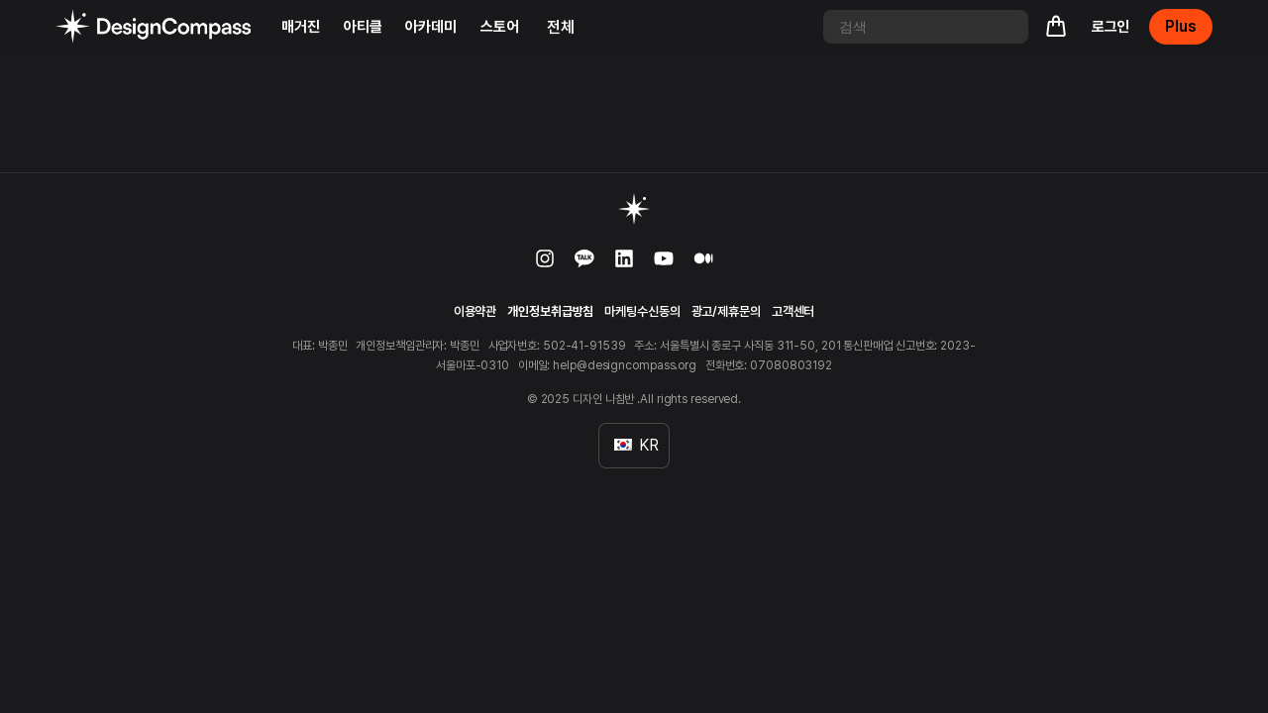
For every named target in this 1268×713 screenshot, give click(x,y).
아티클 (363, 27)
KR (636, 445)
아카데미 (431, 27)
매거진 (300, 27)
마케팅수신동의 (642, 311)
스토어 (499, 27)
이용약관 (475, 311)
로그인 (1111, 27)
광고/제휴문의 (726, 311)
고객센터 (793, 311)
